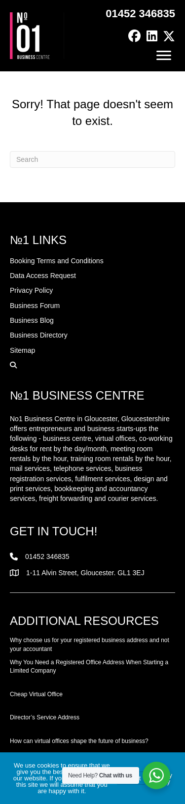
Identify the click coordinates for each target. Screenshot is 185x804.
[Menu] (163, 55)
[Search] (92, 159)
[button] (134, 36)
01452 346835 (140, 13)
